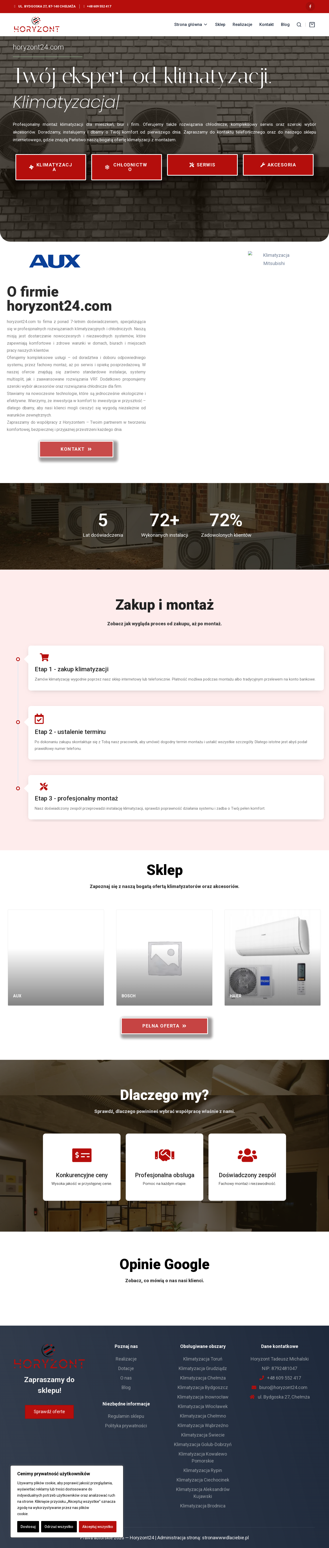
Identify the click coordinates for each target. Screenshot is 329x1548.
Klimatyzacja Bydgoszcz (203, 1387)
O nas (126, 1378)
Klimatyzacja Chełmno (203, 1416)
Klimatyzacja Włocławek (203, 1406)
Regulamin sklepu (126, 1416)
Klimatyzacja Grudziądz (203, 1368)
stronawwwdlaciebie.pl (225, 1537)
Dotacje (126, 1368)
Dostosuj (28, 1527)
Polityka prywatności (126, 1425)
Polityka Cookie (42, 1514)
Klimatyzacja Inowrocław (203, 1397)
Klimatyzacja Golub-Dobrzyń (203, 1444)
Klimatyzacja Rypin (203, 1470)
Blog (126, 1387)
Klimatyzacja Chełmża (203, 1378)
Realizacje (126, 1359)
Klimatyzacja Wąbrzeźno (203, 1425)
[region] (66, 1501)
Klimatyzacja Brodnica (202, 1505)
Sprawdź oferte (49, 1411)
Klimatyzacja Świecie (203, 1435)
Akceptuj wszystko (97, 1527)
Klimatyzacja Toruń (202, 1359)
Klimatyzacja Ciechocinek (203, 1480)
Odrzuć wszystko (58, 1527)
